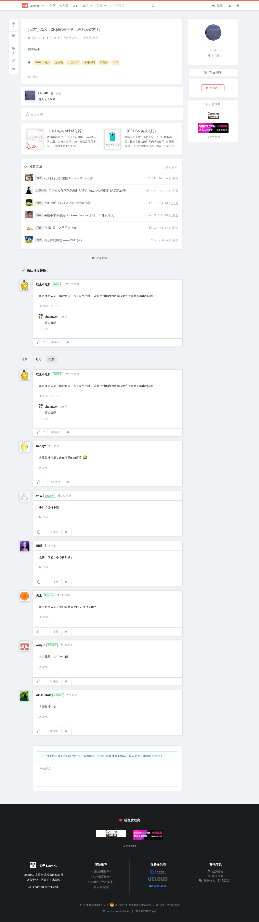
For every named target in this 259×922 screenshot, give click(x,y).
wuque (40, 645)
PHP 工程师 (42, 62)
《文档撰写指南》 (101, 876)
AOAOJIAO (43, 695)
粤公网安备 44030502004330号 (130, 905)
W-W (39, 495)
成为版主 (215, 871)
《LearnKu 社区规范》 (101, 881)
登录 (217, 5)
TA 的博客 (213, 72)
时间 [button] (38, 359)
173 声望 (63, 595)
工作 (33, 37)
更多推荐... (172, 167)
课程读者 (57, 284)
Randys (41, 446)
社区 (53, 5)
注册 (234, 5)
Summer (110, 911)
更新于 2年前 (91, 37)
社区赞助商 (129, 820)
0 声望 (71, 694)
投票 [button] (51, 359)
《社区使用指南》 (101, 871)
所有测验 (215, 876)
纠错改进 (212, 87)
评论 (55, 306)
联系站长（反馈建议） (215, 880)
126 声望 (72, 284)
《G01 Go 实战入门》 (141, 131)
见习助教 (58, 695)
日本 (115, 62)
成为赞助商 (213, 136)
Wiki (75, 5)
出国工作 (73, 62)
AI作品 (64, 5)
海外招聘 (89, 62)
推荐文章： (35, 166)
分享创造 (41, 190)
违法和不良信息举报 (168, 905)
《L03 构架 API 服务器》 (66, 131)
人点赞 (34, 114)
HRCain (43, 93)
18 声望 (50, 545)
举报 (55, 342)
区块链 (59, 62)
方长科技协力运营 (146, 911)
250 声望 (64, 495)
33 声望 (66, 645)
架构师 (104, 62)
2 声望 (56, 93)
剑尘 (39, 595)
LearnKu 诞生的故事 (46, 887)
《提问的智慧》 (101, 887)
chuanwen (51, 316)
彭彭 (39, 545)
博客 (39, 178)
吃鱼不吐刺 (43, 284)
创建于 (72, 37)
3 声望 (53, 445)
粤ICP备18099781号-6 (92, 905)
